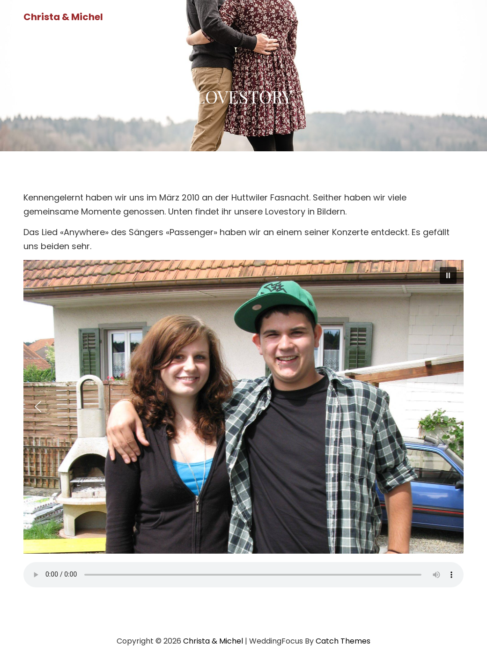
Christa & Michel (63, 16)
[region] (243, 407)
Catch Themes (343, 641)
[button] (448, 275)
